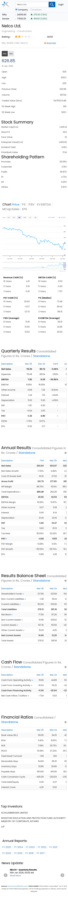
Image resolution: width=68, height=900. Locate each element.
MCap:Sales (10, 209)
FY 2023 (30, 847)
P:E (24, 204)
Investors (36, 10)
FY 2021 (53, 847)
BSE (11, 53)
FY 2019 (18, 853)
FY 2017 (41, 853)
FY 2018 (29, 853)
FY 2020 (6, 853)
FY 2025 (6, 847)
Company (23, 10)
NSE (5, 53)
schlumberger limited (14, 812)
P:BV (31, 204)
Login (61, 4)
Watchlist (51, 43)
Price (15, 204)
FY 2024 (18, 847)
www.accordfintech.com (17, 886)
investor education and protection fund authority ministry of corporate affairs (33, 819)
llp (3, 826)
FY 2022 (42, 847)
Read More (15, 875)
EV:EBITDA (44, 204)
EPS (24, 209)
